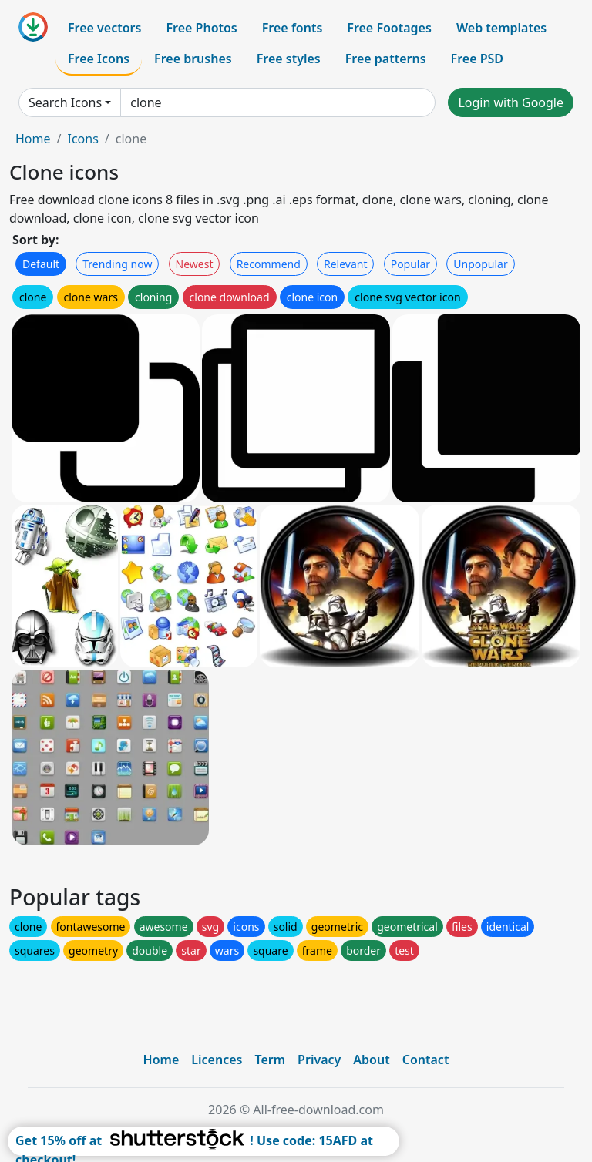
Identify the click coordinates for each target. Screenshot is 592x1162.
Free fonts (292, 27)
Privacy (319, 1059)
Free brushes (193, 58)
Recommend (269, 264)
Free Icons (99, 58)
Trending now (117, 264)
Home (33, 138)
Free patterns (385, 58)
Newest (195, 264)
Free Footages (389, 27)
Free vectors (104, 27)
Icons (82, 138)
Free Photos (201, 27)
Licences (216, 1059)
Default (40, 264)
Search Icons (65, 102)
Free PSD (477, 58)
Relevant (346, 264)
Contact (425, 1059)
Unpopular (480, 264)
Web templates (501, 27)
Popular (410, 264)
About (371, 1059)
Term (269, 1059)
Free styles (289, 58)
